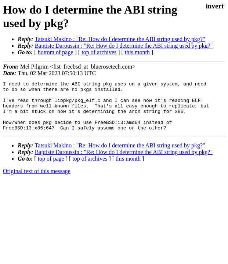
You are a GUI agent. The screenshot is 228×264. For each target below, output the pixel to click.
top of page (51, 168)
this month (137, 52)
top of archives (99, 52)
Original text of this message (36, 181)
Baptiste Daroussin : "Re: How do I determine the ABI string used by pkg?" (124, 46)
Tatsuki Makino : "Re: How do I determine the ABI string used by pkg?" (120, 39)
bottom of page (55, 52)
